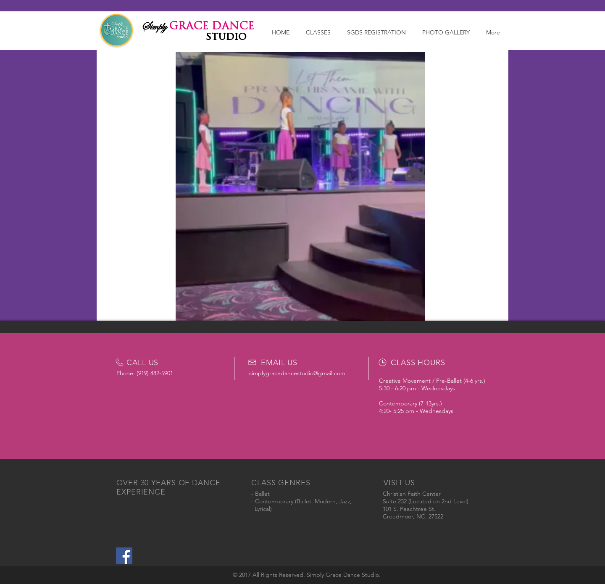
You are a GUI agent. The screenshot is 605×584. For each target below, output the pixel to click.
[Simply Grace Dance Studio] (124, 555)
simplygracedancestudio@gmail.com (297, 373)
